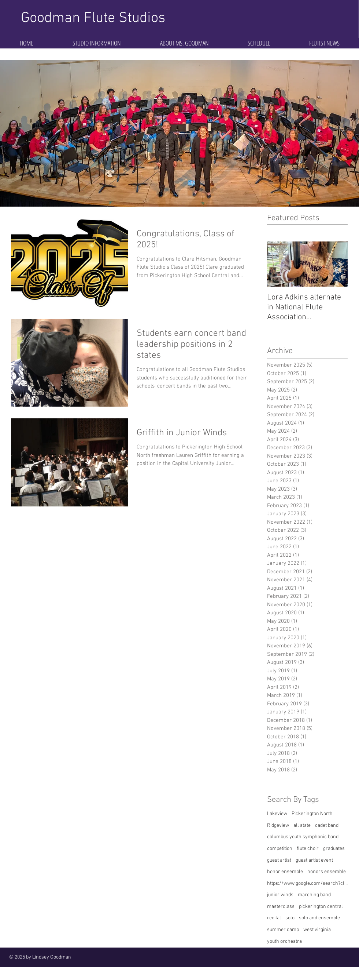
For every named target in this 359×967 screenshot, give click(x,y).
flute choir (308, 849)
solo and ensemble (319, 918)
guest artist (279, 860)
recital (274, 918)
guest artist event (314, 860)
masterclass (281, 907)
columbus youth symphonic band (302, 837)
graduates (334, 849)
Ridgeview (278, 825)
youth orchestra (284, 941)
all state (302, 825)
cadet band (326, 825)
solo (290, 918)
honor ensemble (285, 872)
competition (279, 849)
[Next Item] (336, 264)
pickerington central (321, 907)
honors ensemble (326, 872)
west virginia (317, 930)
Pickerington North (312, 814)
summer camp (283, 930)
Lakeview (277, 814)
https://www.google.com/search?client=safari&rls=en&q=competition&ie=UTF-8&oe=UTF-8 (307, 883)
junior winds (280, 895)
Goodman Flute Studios (93, 18)
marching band (314, 895)
